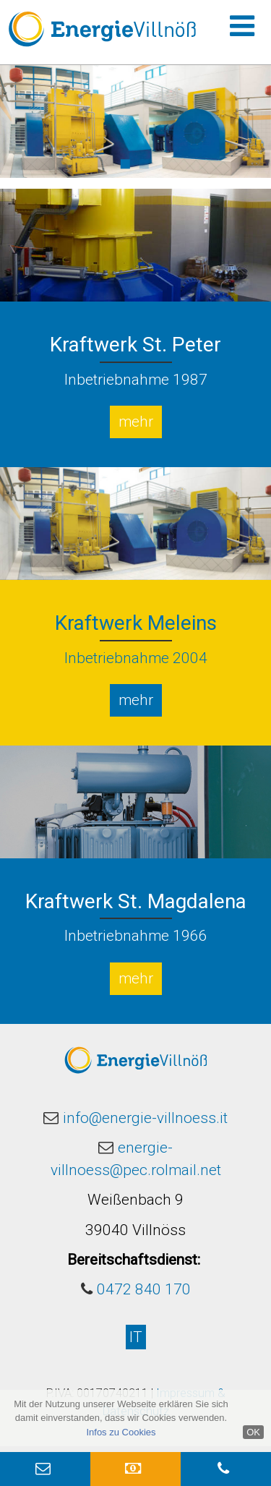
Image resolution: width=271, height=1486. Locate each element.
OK (253, 1432)
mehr (136, 421)
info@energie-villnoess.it (145, 1118)
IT (135, 1337)
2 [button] (143, 161)
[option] (135, 121)
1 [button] (124, 161)
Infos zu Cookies (120, 1432)
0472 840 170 (144, 1289)
